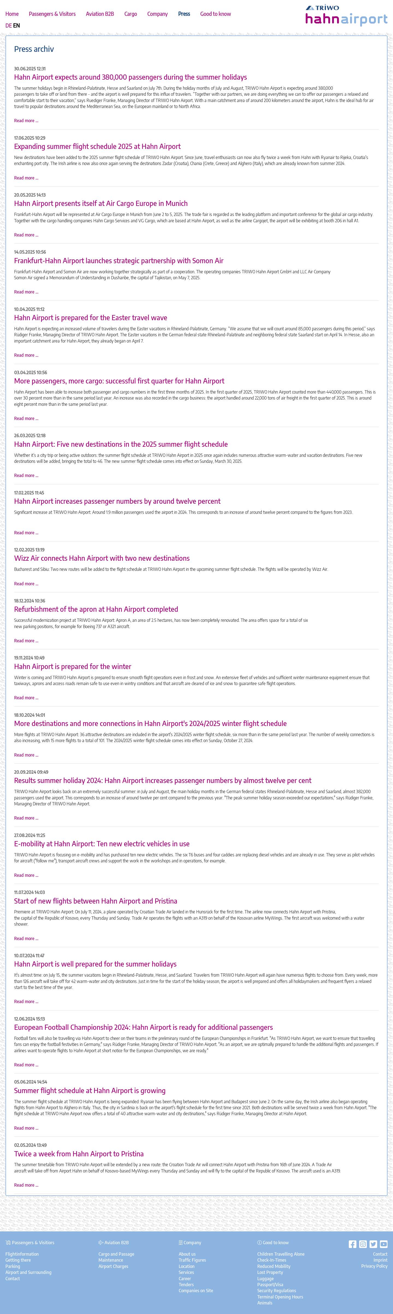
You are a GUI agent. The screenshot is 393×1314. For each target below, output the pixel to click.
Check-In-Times (271, 1260)
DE (8, 25)
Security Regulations (276, 1290)
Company (157, 13)
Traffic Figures (192, 1260)
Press (184, 13)
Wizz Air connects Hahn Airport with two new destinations (102, 558)
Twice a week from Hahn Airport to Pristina (79, 1153)
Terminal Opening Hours (280, 1297)
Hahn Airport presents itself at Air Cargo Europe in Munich (101, 203)
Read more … (26, 120)
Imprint (381, 1260)
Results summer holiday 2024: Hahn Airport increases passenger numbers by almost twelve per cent (162, 780)
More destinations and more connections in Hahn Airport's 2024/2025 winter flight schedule (150, 723)
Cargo (130, 13)
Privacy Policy (374, 1266)
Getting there (18, 1260)
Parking (12, 1266)
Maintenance (111, 1260)
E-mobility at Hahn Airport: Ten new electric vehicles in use (102, 843)
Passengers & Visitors (52, 13)
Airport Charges (113, 1266)
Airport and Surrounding (28, 1272)
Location (187, 1266)
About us (187, 1254)
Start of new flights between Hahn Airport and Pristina (95, 900)
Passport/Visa (270, 1284)
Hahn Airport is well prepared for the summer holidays (95, 963)
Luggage (265, 1278)
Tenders (186, 1284)
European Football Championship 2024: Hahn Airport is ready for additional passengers (143, 1027)
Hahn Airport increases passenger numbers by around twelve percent (117, 501)
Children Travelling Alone (281, 1254)
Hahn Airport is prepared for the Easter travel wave (90, 317)
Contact (12, 1278)
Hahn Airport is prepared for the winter (72, 666)
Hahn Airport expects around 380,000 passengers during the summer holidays (130, 77)
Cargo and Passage (116, 1254)
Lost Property (270, 1272)
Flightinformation (22, 1254)
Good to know (215, 13)
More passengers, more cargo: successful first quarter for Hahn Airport (119, 380)
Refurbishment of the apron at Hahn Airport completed (96, 609)
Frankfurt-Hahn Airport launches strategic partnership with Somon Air (119, 260)
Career (185, 1278)
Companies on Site (196, 1290)
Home (12, 13)
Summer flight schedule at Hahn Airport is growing (90, 1090)
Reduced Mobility (273, 1266)
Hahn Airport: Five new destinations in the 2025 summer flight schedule (121, 444)
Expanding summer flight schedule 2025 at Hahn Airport (97, 146)
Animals (264, 1303)
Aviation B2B (100, 13)
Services (186, 1272)
